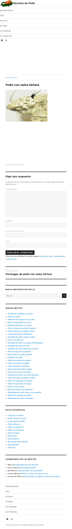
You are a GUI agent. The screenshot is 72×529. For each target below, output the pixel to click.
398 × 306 (20, 164)
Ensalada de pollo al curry (19, 346)
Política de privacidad (36, 525)
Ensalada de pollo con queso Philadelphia (25, 343)
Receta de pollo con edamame (20, 389)
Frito (2, 16)
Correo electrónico (15, 231)
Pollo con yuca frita (16, 387)
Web (7, 241)
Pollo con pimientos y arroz (19, 322)
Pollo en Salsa (13, 433)
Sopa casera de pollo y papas (20, 369)
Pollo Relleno (13, 439)
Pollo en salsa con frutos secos (35, 473)
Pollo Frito (12, 436)
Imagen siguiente (11, 77)
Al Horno (3, 21)
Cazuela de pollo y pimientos (20, 334)
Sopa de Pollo (13, 445)
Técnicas (11, 447)
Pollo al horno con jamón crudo (21, 331)
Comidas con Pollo (16, 415)
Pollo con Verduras (16, 430)
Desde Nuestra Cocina (17, 418)
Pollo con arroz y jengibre (19, 363)
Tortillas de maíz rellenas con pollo (23, 349)
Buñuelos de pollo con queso (20, 325)
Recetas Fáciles (6, 10)
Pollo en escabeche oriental (19, 360)
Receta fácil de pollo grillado (20, 354)
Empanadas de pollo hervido (26, 465)
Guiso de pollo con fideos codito (21, 378)
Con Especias (5, 31)
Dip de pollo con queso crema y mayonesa (42, 476)
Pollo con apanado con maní (20, 381)
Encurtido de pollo (28, 468)
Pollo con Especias (16, 427)
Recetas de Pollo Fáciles (18, 442)
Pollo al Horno (14, 424)
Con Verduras (5, 36)
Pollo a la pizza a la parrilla (19, 352)
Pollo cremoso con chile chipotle (22, 328)
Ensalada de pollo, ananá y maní (21, 337)
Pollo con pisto (14, 317)
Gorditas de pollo (15, 357)
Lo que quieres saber (16, 421)
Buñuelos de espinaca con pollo (21, 319)
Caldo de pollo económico (19, 366)
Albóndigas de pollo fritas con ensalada (24, 392)
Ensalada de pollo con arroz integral (23, 375)
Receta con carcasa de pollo (19, 372)
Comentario (12, 189)
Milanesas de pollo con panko (20, 398)
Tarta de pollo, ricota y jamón (29, 471)
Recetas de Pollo (24, 3)
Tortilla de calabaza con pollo (20, 314)
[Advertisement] (24, 59)
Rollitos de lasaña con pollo (19, 395)
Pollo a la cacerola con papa (19, 384)
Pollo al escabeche (15, 340)
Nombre (9, 221)
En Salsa (3, 26)
